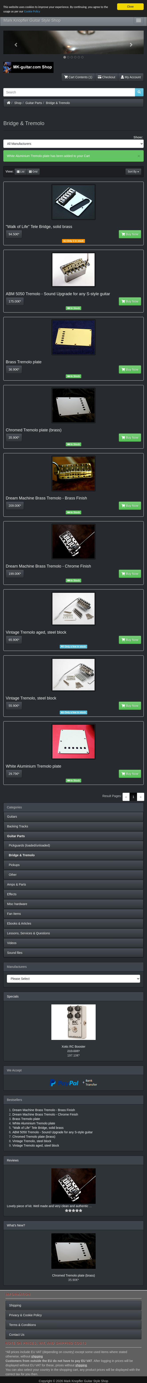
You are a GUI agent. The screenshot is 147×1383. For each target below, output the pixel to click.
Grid (33, 171)
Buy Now (130, 234)
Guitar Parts (33, 103)
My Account (131, 77)
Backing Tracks (17, 826)
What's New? (16, 1225)
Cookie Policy (32, 11)
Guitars (12, 816)
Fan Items (14, 913)
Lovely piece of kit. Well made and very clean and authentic (48, 1206)
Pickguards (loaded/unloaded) (28, 845)
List (20, 171)
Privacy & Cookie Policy (25, 1315)
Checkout (106, 77)
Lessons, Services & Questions (28, 933)
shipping (37, 1356)
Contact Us (16, 1334)
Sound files (14, 953)
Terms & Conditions (22, 1325)
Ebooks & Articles (19, 923)
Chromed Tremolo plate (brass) (73, 1275)
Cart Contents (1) (78, 77)
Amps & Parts (16, 884)
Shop (18, 103)
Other (12, 874)
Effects (12, 894)
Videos (12, 943)
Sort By (133, 171)
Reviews (13, 1160)
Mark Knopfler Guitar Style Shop (32, 20)
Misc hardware (17, 904)
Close (130, 6)
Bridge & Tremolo (58, 103)
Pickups (13, 865)
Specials (13, 996)
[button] (13, 42)
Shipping (15, 1305)
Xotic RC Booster (73, 1046)
